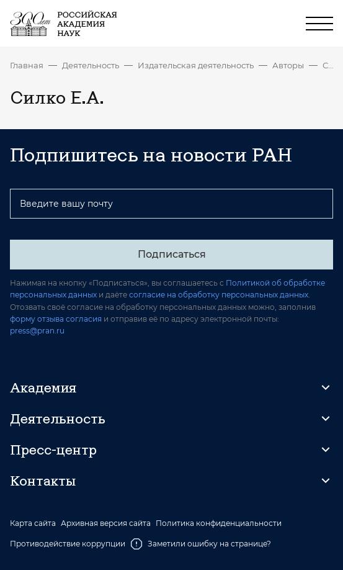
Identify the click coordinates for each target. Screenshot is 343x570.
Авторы (288, 65)
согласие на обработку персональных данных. (219, 294)
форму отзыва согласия (56, 318)
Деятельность (90, 65)
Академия (43, 387)
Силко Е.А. (328, 65)
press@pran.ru (37, 330)
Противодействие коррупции (67, 543)
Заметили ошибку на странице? (200, 544)
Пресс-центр (53, 449)
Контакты (43, 480)
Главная (26, 65)
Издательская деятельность (196, 65)
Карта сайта (33, 523)
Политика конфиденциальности (219, 523)
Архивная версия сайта (106, 523)
